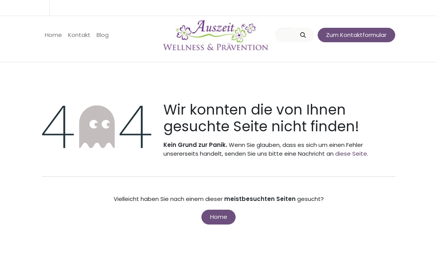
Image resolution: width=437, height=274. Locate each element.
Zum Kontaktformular (356, 35)
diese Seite (351, 154)
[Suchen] (302, 35)
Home (218, 217)
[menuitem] (53, 35)
